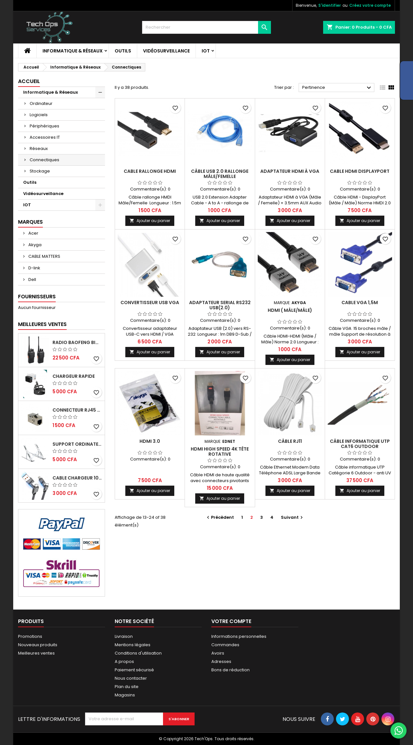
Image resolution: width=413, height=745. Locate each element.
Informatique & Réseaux (73, 51)
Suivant (292, 517)
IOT (206, 51)
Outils (123, 51)
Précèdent (219, 517)
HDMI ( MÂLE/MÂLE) (290, 310)
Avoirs (217, 653)
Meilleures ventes (36, 653)
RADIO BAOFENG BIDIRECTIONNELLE (77, 342)
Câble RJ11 (290, 441)
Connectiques (44, 160)
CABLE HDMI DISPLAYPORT (359, 171)
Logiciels (39, 115)
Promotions (30, 636)
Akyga (34, 245)
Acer (32, 233)
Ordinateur (41, 103)
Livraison (124, 636)
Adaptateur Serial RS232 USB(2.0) (220, 305)
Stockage (40, 171)
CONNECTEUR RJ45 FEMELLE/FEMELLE (77, 410)
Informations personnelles (238, 636)
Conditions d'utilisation (138, 653)
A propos (124, 661)
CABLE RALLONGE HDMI (150, 171)
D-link (33, 268)
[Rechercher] (206, 27)
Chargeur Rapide (74, 376)
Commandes (225, 645)
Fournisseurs (37, 296)
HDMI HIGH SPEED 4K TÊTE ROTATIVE (220, 451)
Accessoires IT (45, 137)
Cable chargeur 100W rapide (77, 477)
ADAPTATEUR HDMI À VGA (289, 171)
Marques (30, 222)
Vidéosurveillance (166, 51)
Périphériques (44, 126)
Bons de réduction (230, 670)
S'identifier (329, 5)
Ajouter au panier (150, 220)
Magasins (125, 695)
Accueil (29, 81)
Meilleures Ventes (42, 324)
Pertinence (337, 88)
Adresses (221, 661)
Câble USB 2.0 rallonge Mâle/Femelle (219, 174)
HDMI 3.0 (149, 441)
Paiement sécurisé (134, 670)
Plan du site (127, 687)
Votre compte (231, 621)
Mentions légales (132, 645)
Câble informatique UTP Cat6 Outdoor (360, 444)
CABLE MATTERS (43, 256)
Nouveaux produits (37, 645)
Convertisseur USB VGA (149, 302)
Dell (31, 279)
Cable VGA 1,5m (359, 302)
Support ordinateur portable (77, 444)
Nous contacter (131, 678)
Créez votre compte (370, 5)
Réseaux (39, 148)
